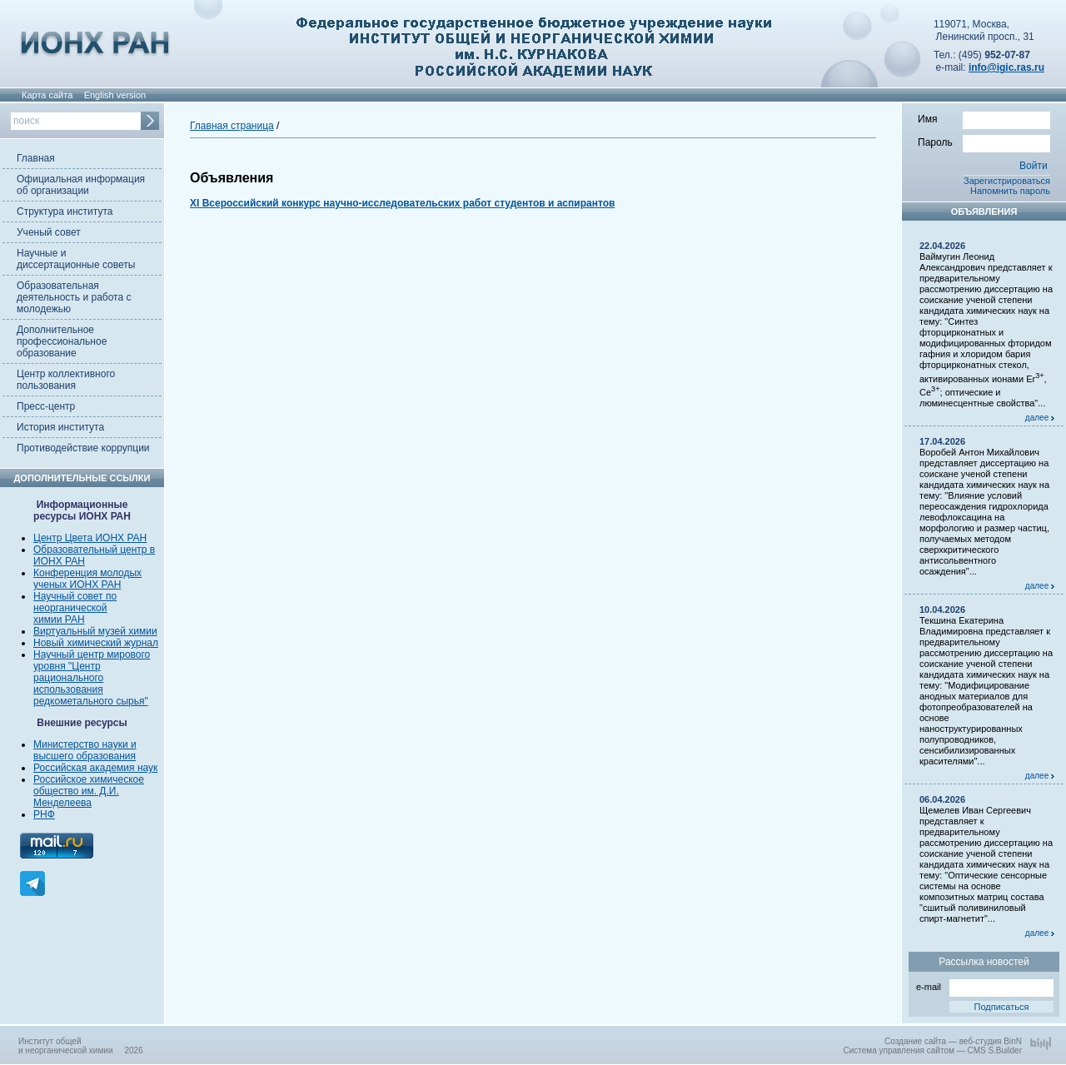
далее (1039, 417)
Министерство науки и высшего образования (85, 750)
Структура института (64, 211)
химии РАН (59, 619)
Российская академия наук (95, 768)
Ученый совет (49, 232)
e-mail (985, 985)
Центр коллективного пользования (66, 379)
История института (60, 427)
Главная (36, 158)
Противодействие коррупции (83, 448)
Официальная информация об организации (81, 185)
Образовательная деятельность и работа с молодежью (74, 297)
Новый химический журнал (95, 643)
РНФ (44, 814)
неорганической (70, 608)
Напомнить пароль (1010, 191)
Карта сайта (47, 95)
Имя (984, 118)
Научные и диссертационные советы (76, 259)
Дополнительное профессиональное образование (62, 341)
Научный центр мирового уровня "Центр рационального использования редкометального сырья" (91, 678)
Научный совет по (75, 596)
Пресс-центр (46, 406)
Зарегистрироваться (1007, 181)
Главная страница (232, 126)
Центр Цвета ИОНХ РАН (90, 538)
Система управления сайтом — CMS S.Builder (932, 1050)
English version (115, 95)
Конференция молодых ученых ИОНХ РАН (87, 578)
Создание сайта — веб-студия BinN (953, 1041)
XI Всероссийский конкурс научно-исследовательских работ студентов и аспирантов (402, 203)
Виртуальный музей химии (95, 631)
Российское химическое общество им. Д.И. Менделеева (88, 791)
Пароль (984, 141)
